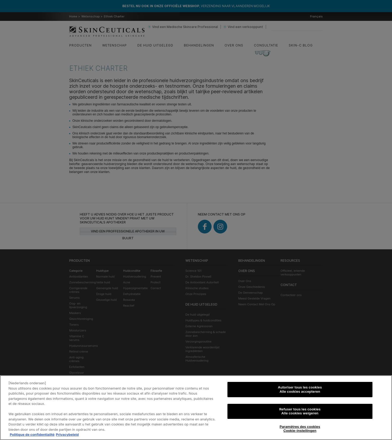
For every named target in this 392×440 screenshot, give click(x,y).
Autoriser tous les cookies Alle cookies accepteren (300, 389)
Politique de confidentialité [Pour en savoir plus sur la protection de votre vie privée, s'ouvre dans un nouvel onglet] (32, 435)
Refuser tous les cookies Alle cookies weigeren (300, 411)
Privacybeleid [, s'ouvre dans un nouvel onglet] (67, 435)
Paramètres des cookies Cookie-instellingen (300, 429)
